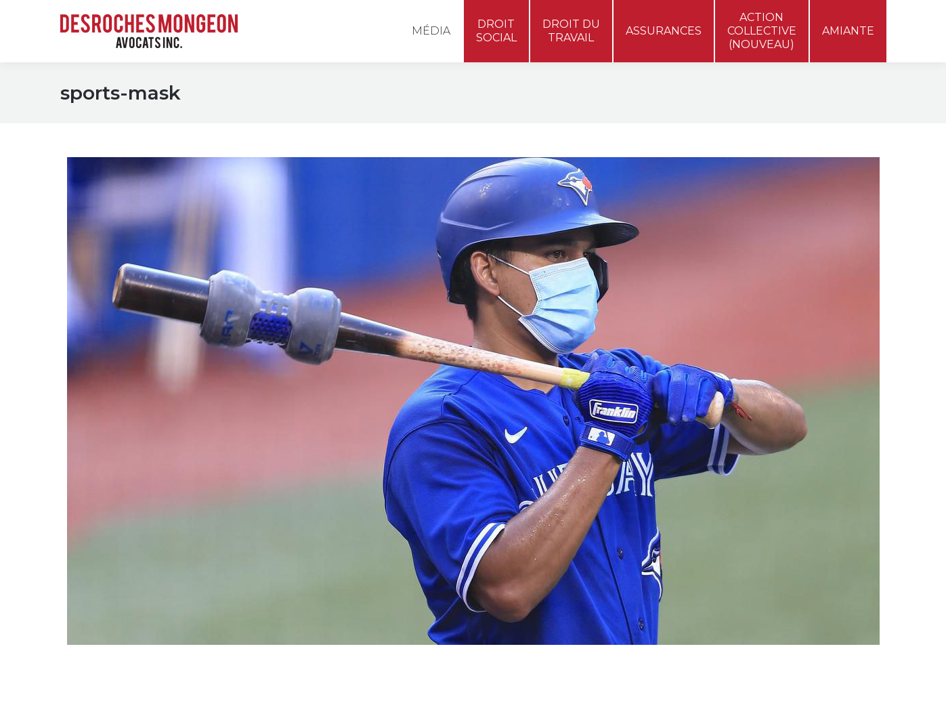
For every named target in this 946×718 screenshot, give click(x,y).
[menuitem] (866, 16)
